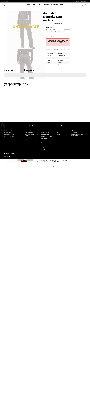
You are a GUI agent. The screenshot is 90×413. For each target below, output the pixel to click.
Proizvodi (9, 8)
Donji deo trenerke (19, 8)
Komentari (56, 49)
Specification (49, 49)
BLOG (61, 4)
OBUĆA (28, 4)
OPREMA (40, 4)
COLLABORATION (54, 4)
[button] (6, 1)
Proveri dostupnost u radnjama (68, 49)
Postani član (83, 1)
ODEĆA (34, 4)
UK (54, 29)
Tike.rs (5, 8)
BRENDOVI (46, 4)
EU (46, 29)
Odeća (13, 8)
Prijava (79, 1)
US (50, 29)
